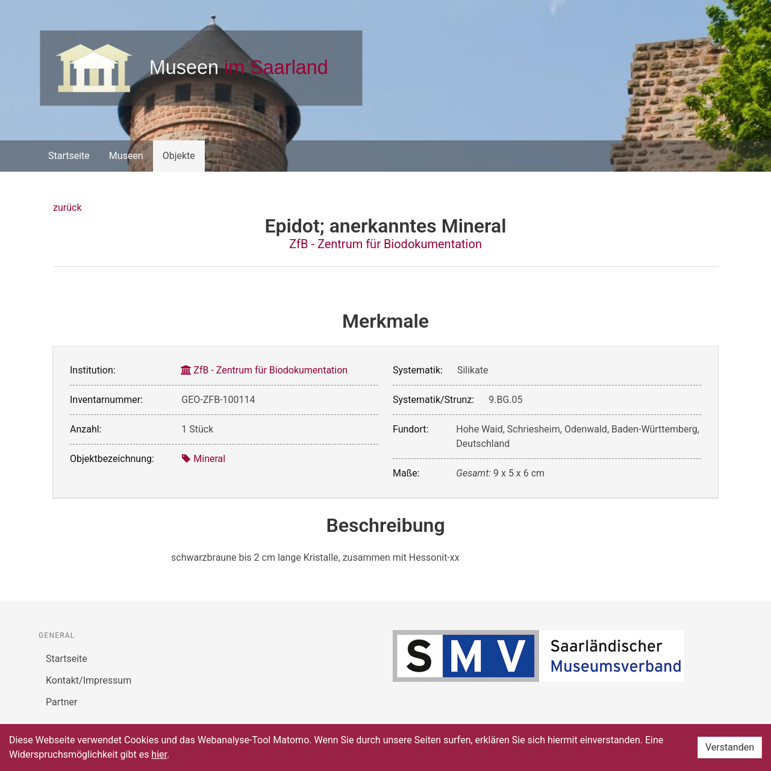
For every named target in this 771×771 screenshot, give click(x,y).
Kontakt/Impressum (88, 680)
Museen (126, 155)
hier (159, 754)
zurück (67, 207)
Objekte (179, 155)
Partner (62, 702)
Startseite (69, 155)
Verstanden (729, 747)
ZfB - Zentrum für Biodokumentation (385, 244)
